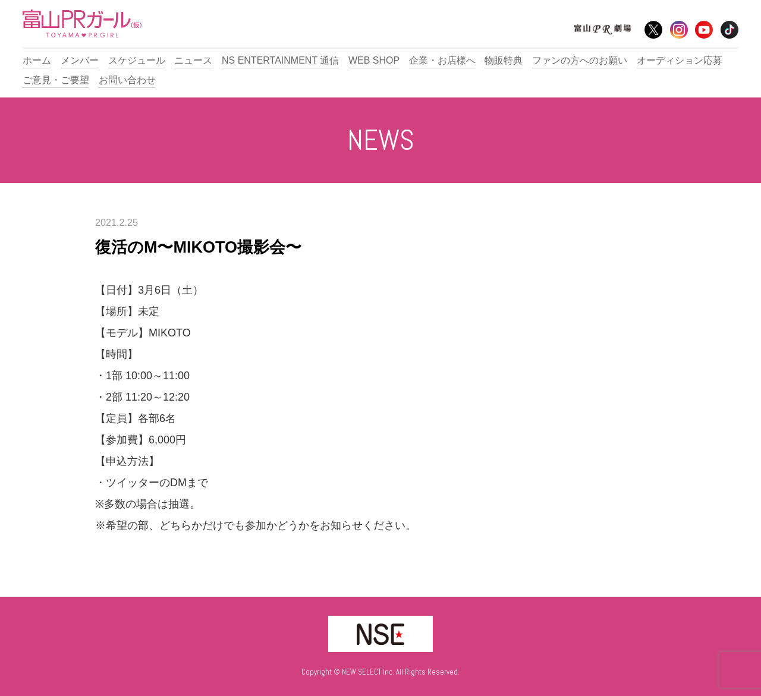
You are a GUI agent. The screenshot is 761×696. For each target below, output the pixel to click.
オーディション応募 (679, 60)
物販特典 (504, 60)
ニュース (193, 60)
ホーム (37, 60)
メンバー (80, 60)
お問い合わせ (127, 80)
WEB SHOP (374, 60)
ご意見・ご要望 (56, 80)
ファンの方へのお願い (579, 60)
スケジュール (136, 60)
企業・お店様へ (442, 60)
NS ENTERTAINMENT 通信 (280, 60)
